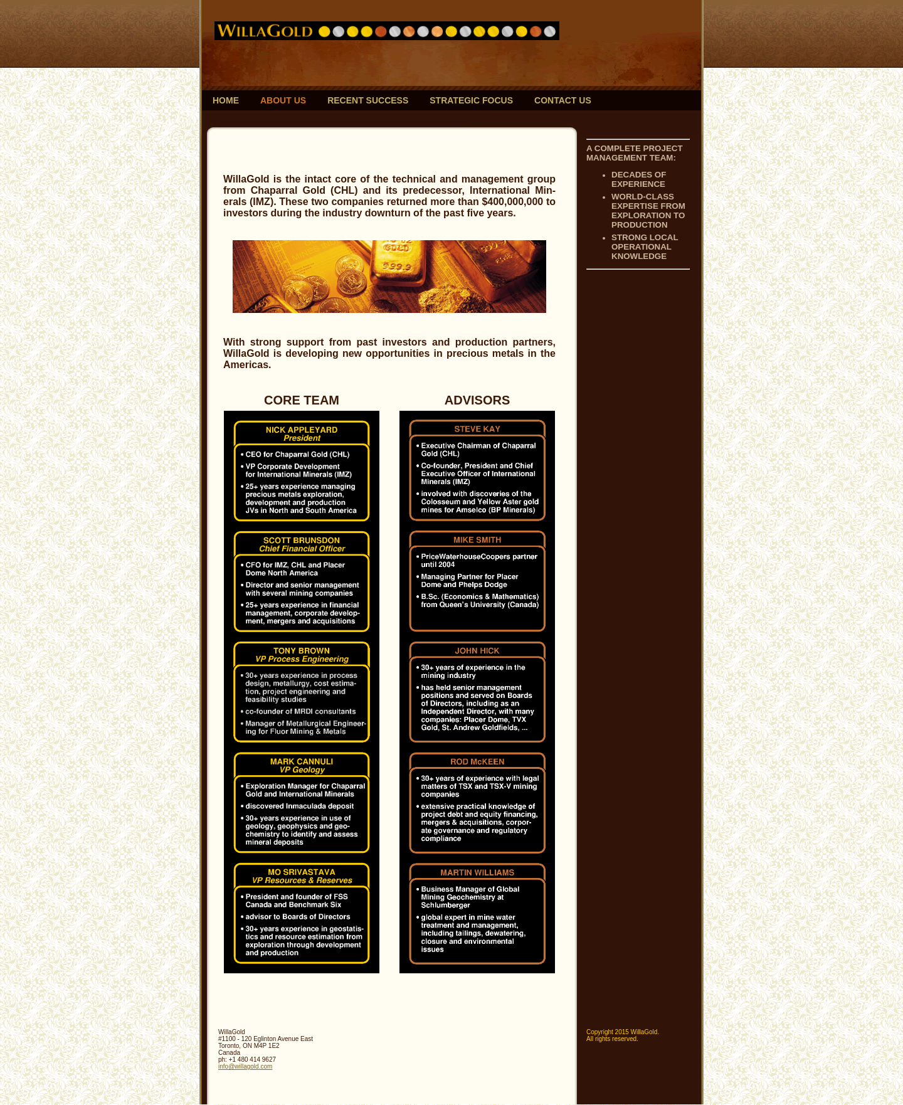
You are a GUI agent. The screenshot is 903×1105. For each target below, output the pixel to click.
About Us (283, 100)
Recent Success (367, 100)
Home (226, 100)
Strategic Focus (471, 100)
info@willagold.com (245, 1066)
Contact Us (562, 100)
